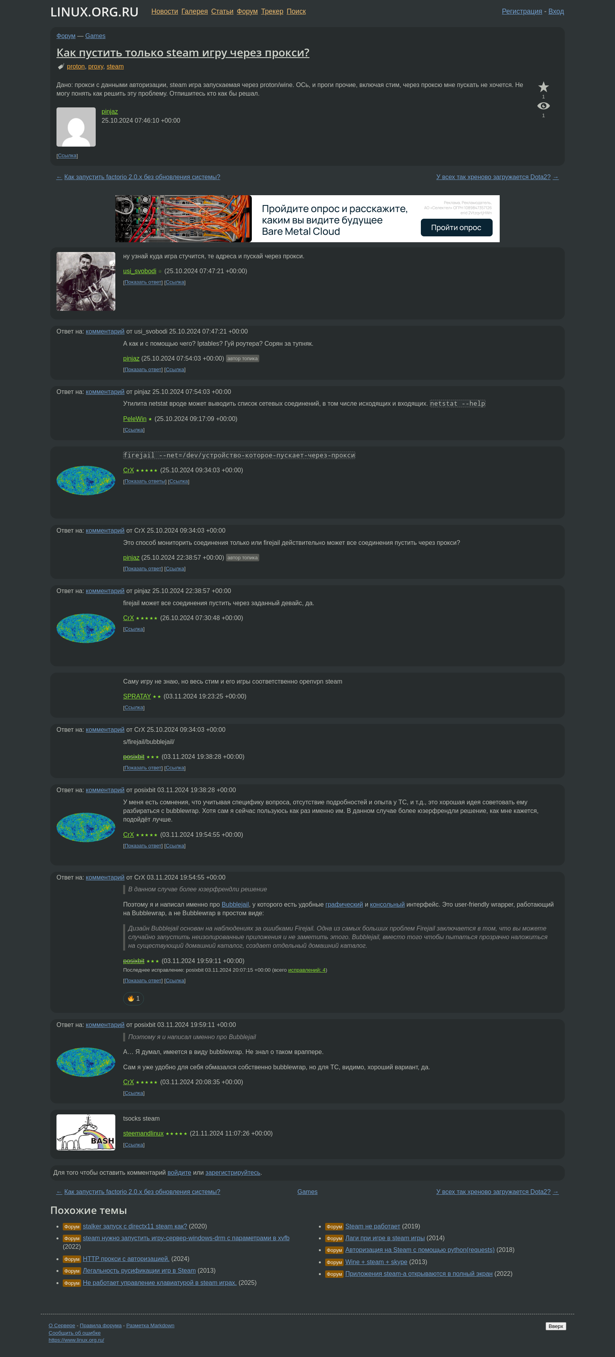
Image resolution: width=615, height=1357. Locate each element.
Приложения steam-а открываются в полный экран (419, 1273)
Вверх (556, 1326)
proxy (95, 66)
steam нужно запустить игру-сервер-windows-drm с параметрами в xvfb (186, 1238)
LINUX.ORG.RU (94, 11)
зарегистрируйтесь (233, 1172)
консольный (387, 904)
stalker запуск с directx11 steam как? (135, 1226)
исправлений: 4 (307, 970)
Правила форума (101, 1325)
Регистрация (522, 11)
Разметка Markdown (150, 1325)
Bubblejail (235, 904)
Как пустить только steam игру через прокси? (182, 52)
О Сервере (62, 1325)
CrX (128, 470)
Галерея (195, 11)
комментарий (105, 331)
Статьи (222, 11)
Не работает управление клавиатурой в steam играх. (160, 1282)
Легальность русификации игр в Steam (139, 1270)
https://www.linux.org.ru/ (76, 1340)
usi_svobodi (139, 271)
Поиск (296, 11)
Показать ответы (145, 481)
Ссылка (67, 156)
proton (76, 66)
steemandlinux (143, 1133)
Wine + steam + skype (376, 1262)
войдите (179, 1172)
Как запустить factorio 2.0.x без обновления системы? (142, 177)
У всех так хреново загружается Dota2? (494, 177)
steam (115, 66)
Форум (247, 11)
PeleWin (135, 418)
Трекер (272, 11)
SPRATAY (137, 696)
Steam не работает (372, 1226)
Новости (164, 11)
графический (344, 904)
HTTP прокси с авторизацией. (126, 1258)
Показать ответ (143, 282)
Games (96, 36)
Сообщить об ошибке (75, 1333)
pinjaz (110, 111)
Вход (556, 11)
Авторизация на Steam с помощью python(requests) (420, 1249)
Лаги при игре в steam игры (385, 1238)
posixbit (133, 756)
